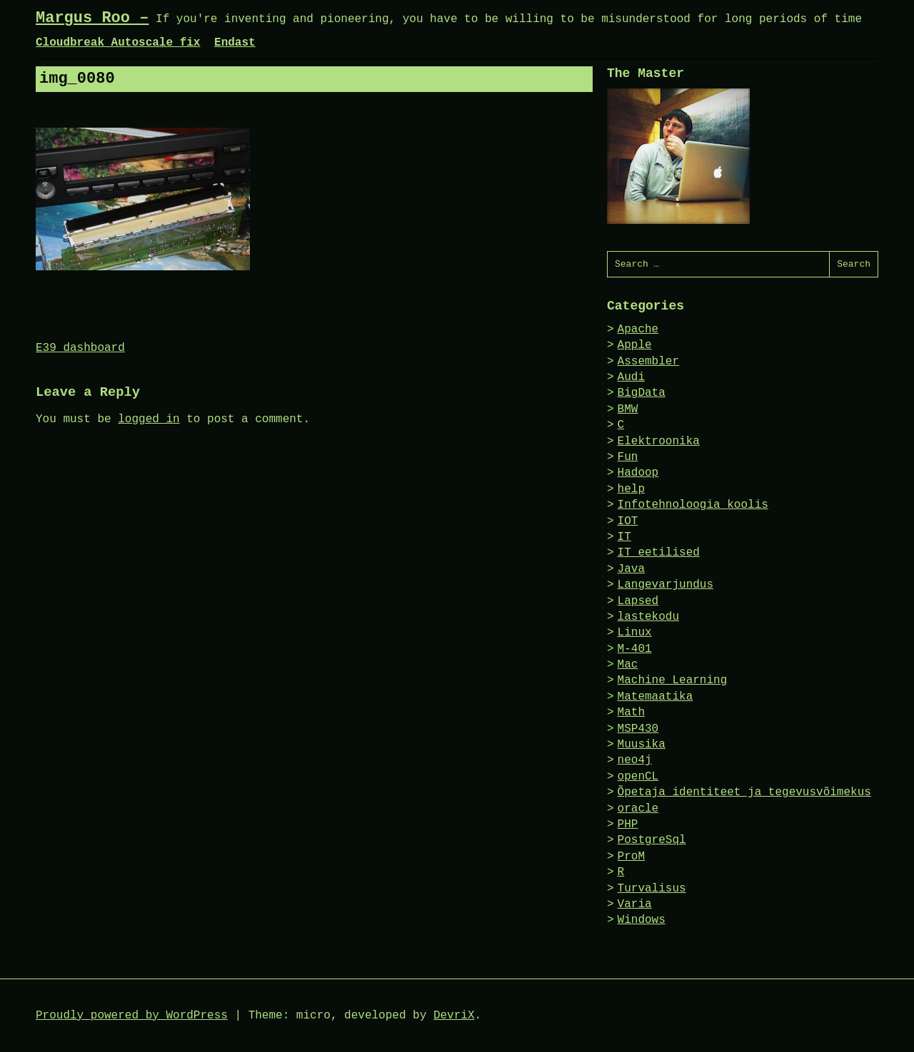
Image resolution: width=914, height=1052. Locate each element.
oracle (638, 808)
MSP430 (638, 728)
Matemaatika (655, 696)
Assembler (648, 361)
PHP (628, 824)
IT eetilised (659, 552)
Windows (642, 920)
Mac (628, 664)
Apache (638, 329)
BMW (628, 409)
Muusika (642, 744)
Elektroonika (659, 441)
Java (631, 569)
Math (631, 712)
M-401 (635, 649)
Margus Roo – (92, 18)
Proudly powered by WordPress (132, 1015)
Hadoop (638, 472)
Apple (635, 345)
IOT (628, 521)
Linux (635, 632)
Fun (628, 457)
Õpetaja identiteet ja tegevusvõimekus (744, 792)
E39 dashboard (80, 348)
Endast (235, 42)
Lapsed (638, 601)
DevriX (454, 1015)
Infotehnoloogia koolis (693, 505)
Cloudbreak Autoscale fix (118, 42)
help (631, 489)
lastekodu (648, 617)
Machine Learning (673, 680)
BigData (642, 393)
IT (624, 537)
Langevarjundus (665, 584)
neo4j (635, 760)
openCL (638, 776)
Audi (631, 377)
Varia (635, 904)
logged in (148, 419)
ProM (631, 856)
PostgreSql (652, 840)
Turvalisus (652, 888)
